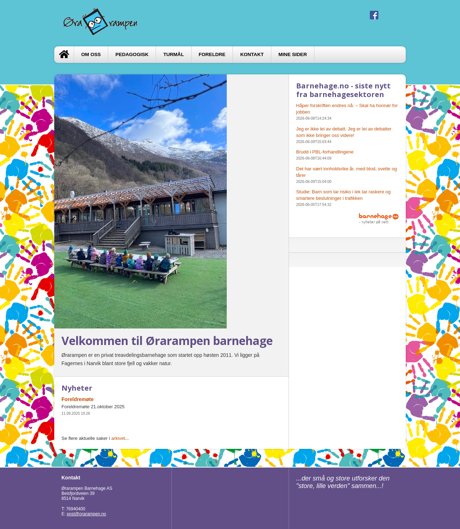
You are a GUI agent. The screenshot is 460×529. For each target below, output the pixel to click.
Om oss (91, 54)
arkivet (118, 438)
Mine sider (293, 54)
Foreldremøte (77, 399)
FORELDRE (212, 54)
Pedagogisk (131, 54)
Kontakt (251, 54)
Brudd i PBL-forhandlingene (325, 152)
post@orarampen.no (86, 513)
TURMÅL (173, 54)
